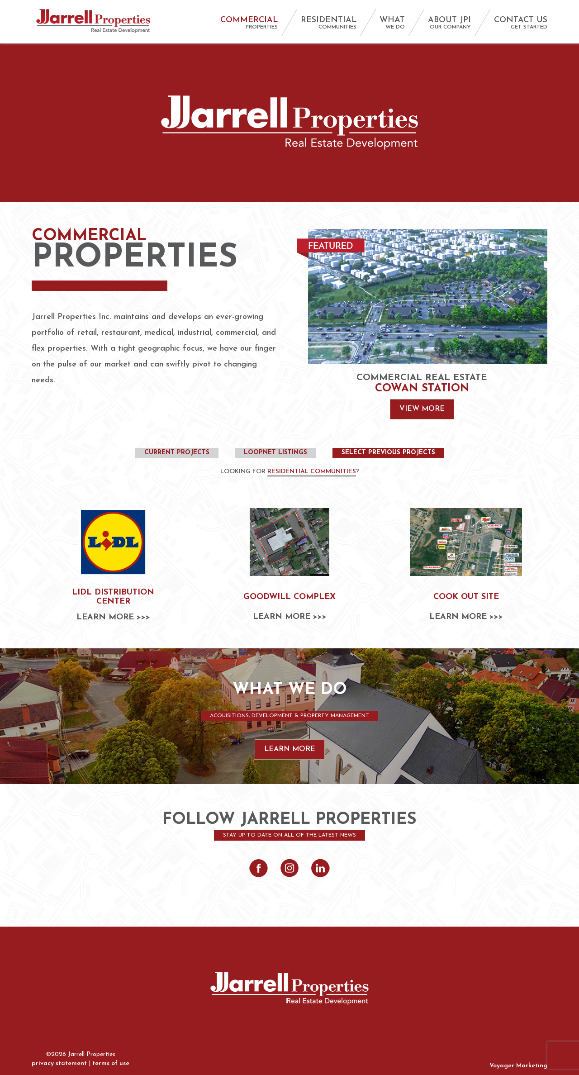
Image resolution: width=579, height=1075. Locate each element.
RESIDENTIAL (328, 23)
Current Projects (176, 452)
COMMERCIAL (249, 23)
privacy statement (59, 1063)
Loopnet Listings (275, 452)
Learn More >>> (113, 617)
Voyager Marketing (518, 1065)
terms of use (110, 1063)
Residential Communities (311, 471)
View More (422, 409)
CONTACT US (520, 23)
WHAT (392, 23)
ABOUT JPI (449, 23)
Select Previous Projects (388, 452)
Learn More (289, 749)
